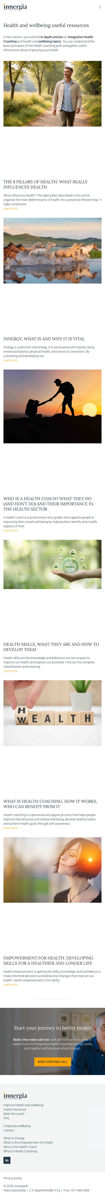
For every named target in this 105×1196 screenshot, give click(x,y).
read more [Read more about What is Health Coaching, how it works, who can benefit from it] (10, 828)
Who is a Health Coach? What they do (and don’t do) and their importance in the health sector (48, 504)
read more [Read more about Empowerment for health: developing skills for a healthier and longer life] (10, 984)
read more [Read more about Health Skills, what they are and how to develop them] (10, 671)
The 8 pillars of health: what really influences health (45, 184)
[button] (100, 7)
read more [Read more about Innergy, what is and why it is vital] (10, 360)
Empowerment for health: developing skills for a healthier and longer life (48, 960)
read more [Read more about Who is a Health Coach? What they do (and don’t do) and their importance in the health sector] (10, 530)
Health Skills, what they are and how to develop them (51, 647)
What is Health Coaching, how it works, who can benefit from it (50, 804)
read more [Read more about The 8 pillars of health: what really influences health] (10, 208)
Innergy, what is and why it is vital (44, 339)
